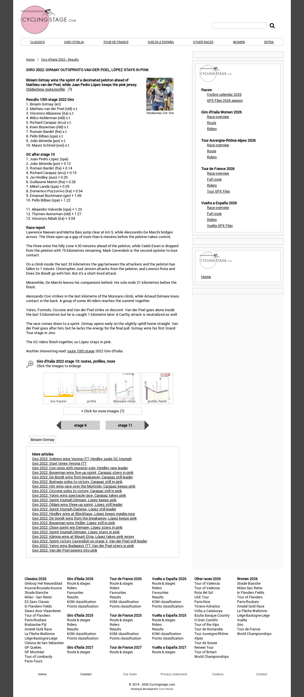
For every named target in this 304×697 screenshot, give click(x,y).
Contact (261, 674)
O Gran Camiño (206, 620)
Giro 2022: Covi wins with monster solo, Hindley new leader (80, 467)
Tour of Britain (205, 652)
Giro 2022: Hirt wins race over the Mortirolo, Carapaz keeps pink (83, 486)
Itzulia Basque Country (212, 615)
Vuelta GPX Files (220, 225)
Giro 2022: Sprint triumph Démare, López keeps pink (74, 499)
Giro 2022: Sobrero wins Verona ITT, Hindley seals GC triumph (82, 458)
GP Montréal (34, 652)
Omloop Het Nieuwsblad (43, 583)
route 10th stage (80, 351)
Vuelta (242, 620)
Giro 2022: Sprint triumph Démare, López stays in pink (76, 531)
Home (30, 59)
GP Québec (33, 647)
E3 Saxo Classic (37, 601)
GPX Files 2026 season (225, 100)
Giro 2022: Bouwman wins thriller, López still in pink (73, 522)
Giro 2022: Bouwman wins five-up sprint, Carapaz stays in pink (82, 472)
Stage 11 (125, 425)
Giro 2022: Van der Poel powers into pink (64, 550)
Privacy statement (174, 674)
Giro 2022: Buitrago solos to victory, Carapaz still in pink (77, 481)
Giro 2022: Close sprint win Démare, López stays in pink (77, 527)
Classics (37, 42)
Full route (214, 179)
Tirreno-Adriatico (207, 606)
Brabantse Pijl (35, 624)
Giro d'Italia (74, 42)
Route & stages (78, 583)
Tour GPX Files (218, 191)
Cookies (218, 674)
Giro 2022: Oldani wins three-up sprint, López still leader (77, 504)
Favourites (75, 592)
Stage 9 (80, 425)
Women (239, 42)
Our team (130, 674)
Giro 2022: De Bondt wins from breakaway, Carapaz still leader (82, 477)
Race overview (218, 116)
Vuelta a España (161, 42)
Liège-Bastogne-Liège (41, 638)
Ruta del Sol (203, 592)
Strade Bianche (36, 592)
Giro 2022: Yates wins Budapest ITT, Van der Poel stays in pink (83, 545)
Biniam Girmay (42, 439)
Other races (203, 42)
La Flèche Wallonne (40, 633)
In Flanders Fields (38, 606)
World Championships (211, 656)
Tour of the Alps (206, 624)
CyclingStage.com (51, 20)
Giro (240, 624)
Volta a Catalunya (208, 610)
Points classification (82, 606)
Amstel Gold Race (38, 629)
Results (72, 597)
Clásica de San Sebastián (44, 642)
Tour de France (116, 42)
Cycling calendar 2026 (224, 94)
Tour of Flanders (37, 615)
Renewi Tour (204, 647)
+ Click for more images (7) (102, 411)
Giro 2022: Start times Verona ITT (59, 463)
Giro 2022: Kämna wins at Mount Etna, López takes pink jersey (83, 536)
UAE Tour (201, 597)
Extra (269, 42)
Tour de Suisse (205, 642)
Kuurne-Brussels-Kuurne (43, 588)
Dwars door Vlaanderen (43, 610)
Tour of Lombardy (38, 656)
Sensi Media (166, 689)
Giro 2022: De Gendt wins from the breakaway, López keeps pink (84, 518)
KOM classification (81, 601)
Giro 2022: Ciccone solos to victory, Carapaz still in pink (77, 490)
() (49, 89)
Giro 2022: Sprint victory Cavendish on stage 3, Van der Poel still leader (89, 541)
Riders (212, 128)
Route (211, 122)
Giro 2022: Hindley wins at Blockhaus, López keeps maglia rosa (83, 513)
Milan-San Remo (249, 588)
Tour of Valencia (207, 583)
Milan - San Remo (38, 597)
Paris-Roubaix (35, 620)
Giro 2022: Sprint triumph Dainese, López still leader (74, 509)
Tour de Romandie (208, 629)
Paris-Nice (202, 601)
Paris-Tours (33, 661)
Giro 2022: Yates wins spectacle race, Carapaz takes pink (79, 495)
